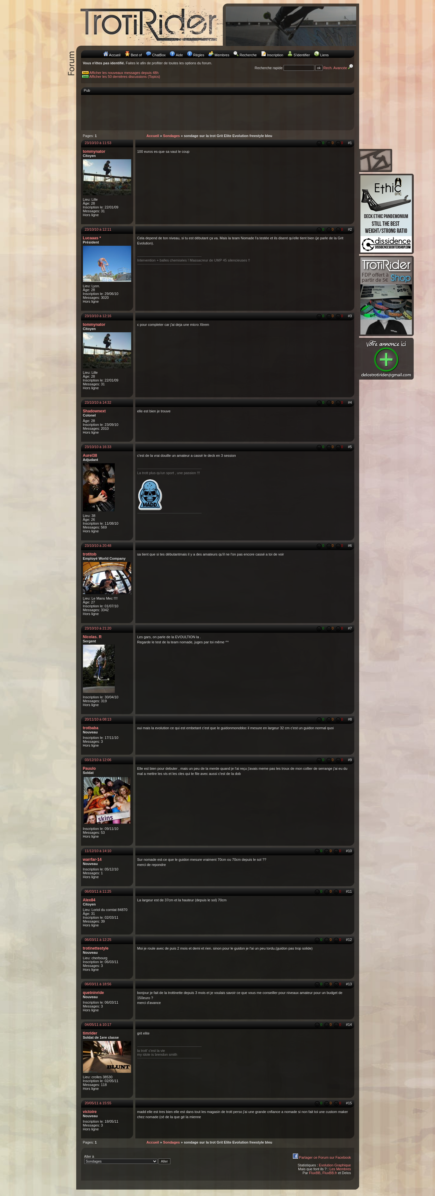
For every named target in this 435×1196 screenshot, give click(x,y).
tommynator (94, 151)
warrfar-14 (92, 859)
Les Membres (340, 1169)
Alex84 (89, 900)
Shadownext (94, 411)
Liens (324, 55)
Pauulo (89, 768)
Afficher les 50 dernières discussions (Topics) (124, 76)
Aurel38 (90, 455)
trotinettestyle (96, 948)
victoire (90, 1111)
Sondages (171, 136)
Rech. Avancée (338, 68)
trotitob (89, 554)
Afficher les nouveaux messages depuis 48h (124, 73)
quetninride (93, 992)
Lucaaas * (92, 238)
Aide (179, 55)
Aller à (127, 1159)
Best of (136, 55)
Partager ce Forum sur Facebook (325, 1157)
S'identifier (302, 55)
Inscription (275, 55)
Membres (221, 55)
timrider (90, 1033)
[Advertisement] (218, 112)
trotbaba (90, 728)
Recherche (248, 55)
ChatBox (159, 55)
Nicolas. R (92, 637)
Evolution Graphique (335, 1165)
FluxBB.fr (329, 1173)
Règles (198, 55)
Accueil (114, 55)
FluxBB (314, 1173)
